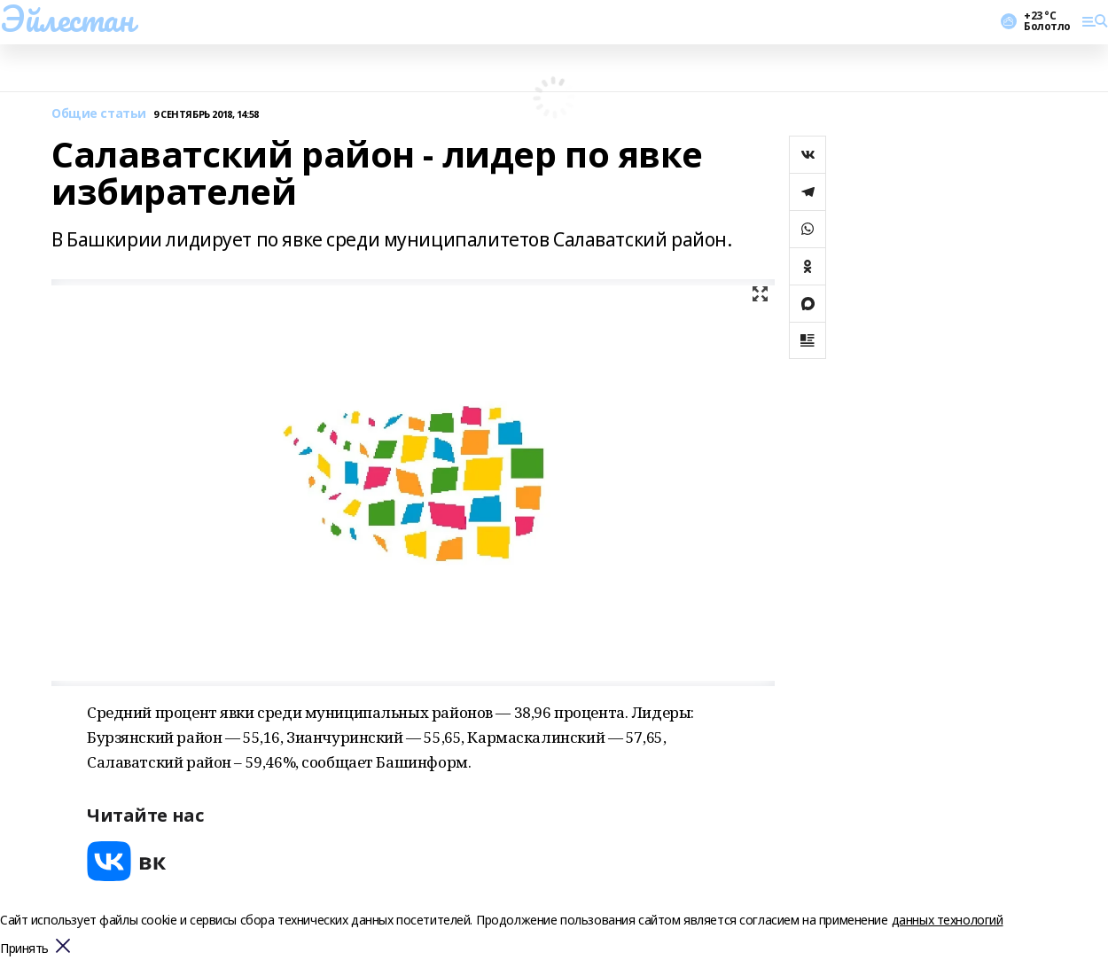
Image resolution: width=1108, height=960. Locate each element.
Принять (24, 948)
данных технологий (947, 919)
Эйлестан (67, 18)
